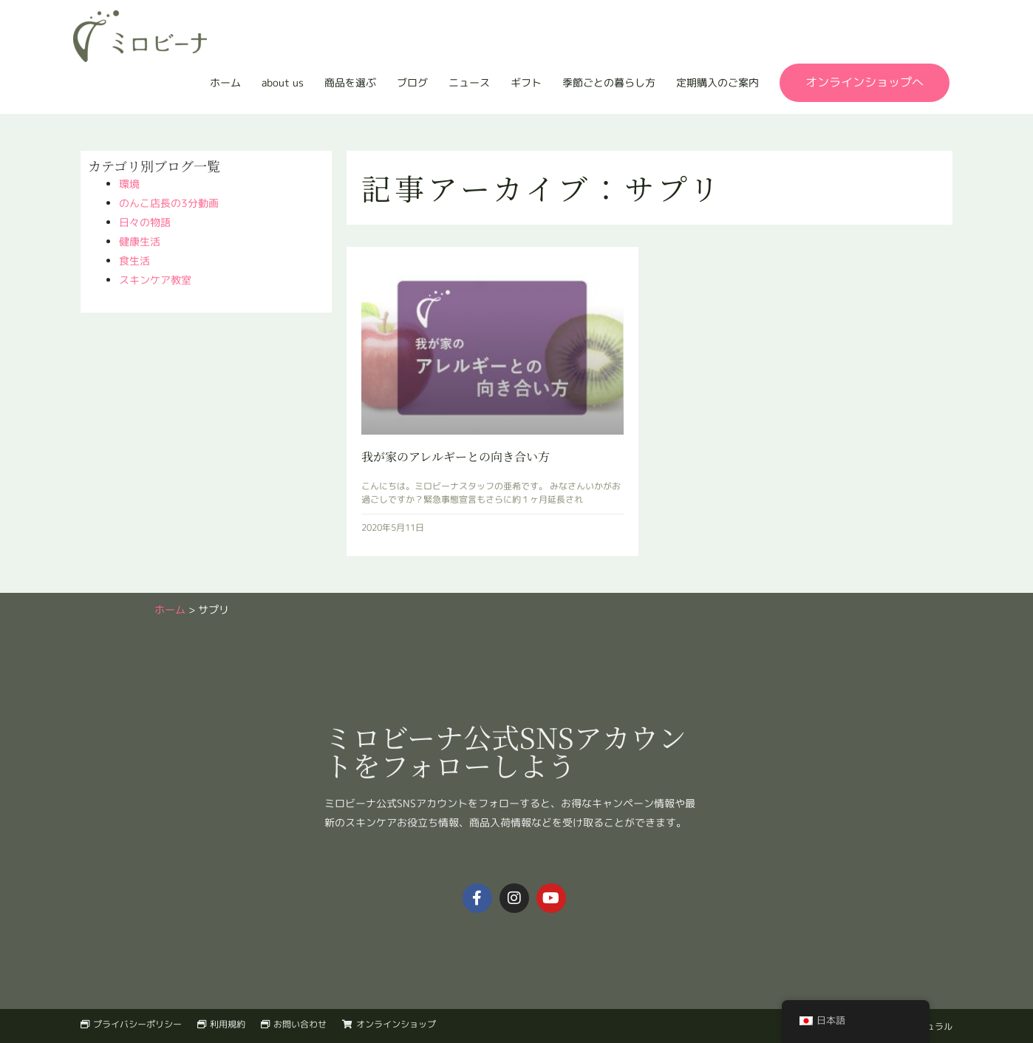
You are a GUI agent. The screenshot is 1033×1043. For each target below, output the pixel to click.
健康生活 (139, 241)
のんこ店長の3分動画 (169, 203)
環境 (129, 184)
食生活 (134, 261)
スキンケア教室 (155, 280)
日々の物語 (145, 222)
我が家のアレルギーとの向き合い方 (455, 456)
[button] (865, 83)
